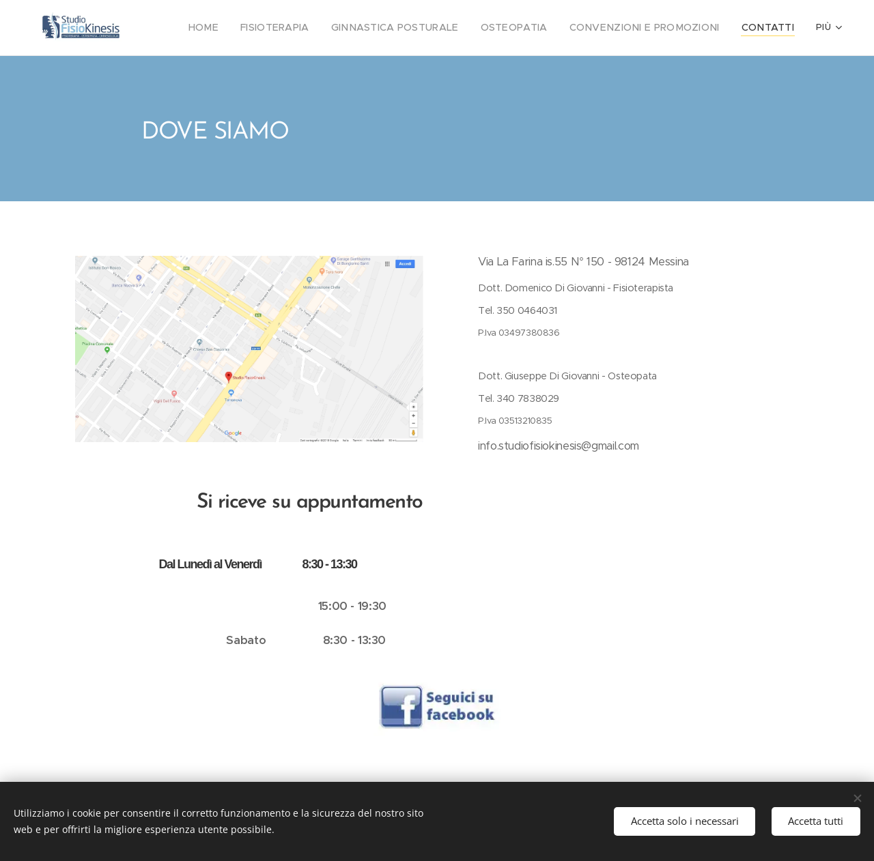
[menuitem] (247, 28)
